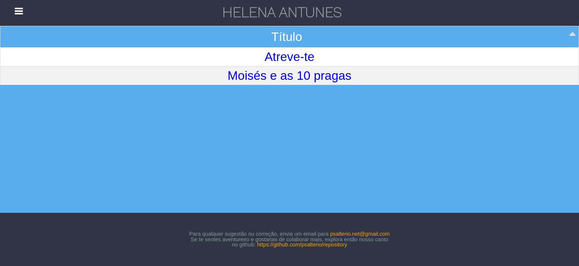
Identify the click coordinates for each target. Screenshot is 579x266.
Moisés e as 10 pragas (289, 75)
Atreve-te (289, 57)
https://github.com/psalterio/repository (302, 245)
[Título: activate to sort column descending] (289, 37)
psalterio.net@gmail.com (360, 234)
